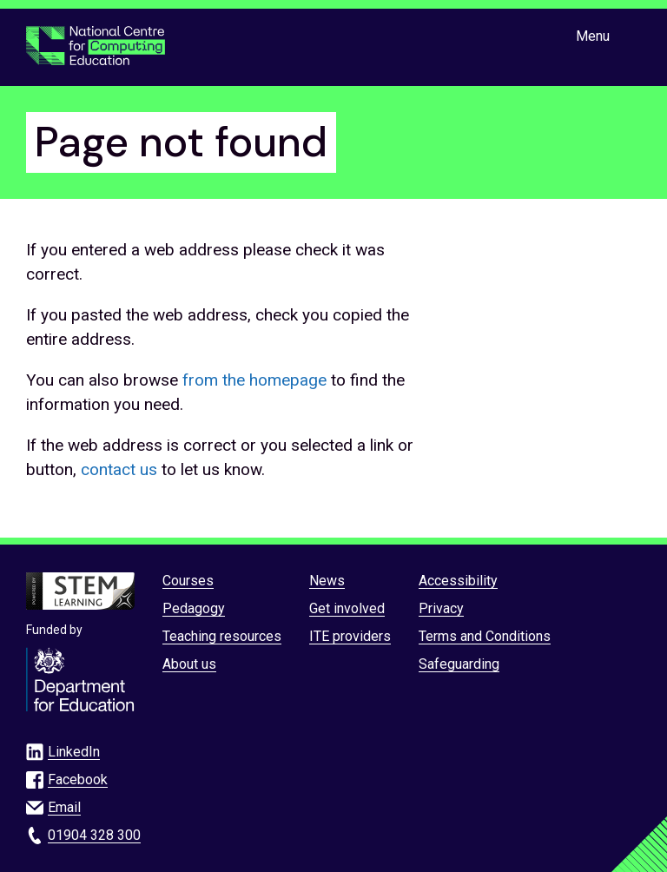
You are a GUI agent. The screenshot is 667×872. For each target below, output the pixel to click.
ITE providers (350, 636)
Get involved (347, 608)
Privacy (441, 608)
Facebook (78, 779)
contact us (119, 469)
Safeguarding (459, 664)
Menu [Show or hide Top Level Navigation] (593, 36)
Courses (188, 580)
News (327, 580)
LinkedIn (74, 751)
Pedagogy (193, 608)
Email (64, 807)
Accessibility (458, 580)
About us (189, 664)
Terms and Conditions (485, 636)
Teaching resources (221, 636)
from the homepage (254, 380)
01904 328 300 (94, 835)
